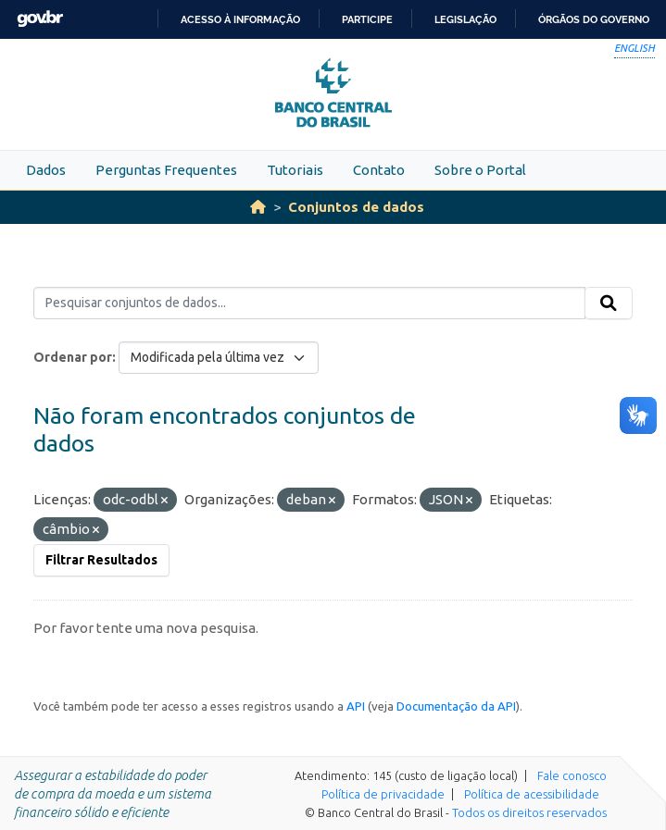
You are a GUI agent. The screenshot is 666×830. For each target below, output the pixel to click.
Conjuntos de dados (356, 207)
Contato (379, 170)
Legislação (465, 19)
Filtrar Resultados (101, 559)
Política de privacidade (383, 793)
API (355, 706)
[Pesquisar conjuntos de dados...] (309, 303)
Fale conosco (572, 775)
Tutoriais (295, 170)
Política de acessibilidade (531, 793)
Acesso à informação (240, 19)
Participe (367, 19)
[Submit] (608, 303)
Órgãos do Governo (593, 19)
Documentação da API (456, 706)
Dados (46, 170)
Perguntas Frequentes (166, 170)
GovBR (40, 19)
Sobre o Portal (480, 170)
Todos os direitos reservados (529, 812)
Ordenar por (72, 357)
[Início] (258, 207)
